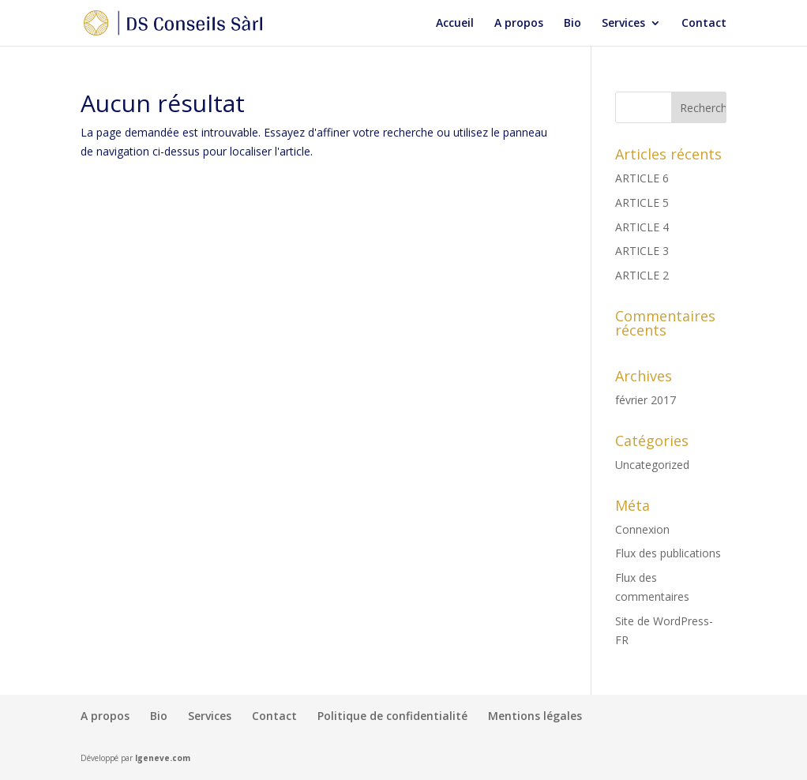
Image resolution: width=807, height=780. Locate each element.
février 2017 (645, 399)
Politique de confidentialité (392, 715)
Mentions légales (535, 715)
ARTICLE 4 (642, 226)
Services (623, 23)
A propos (518, 23)
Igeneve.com (162, 757)
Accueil (455, 23)
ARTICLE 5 (642, 202)
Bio (572, 23)
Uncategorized (652, 464)
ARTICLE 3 (642, 250)
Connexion (642, 529)
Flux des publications (668, 553)
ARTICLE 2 (642, 275)
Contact (703, 23)
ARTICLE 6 (642, 178)
